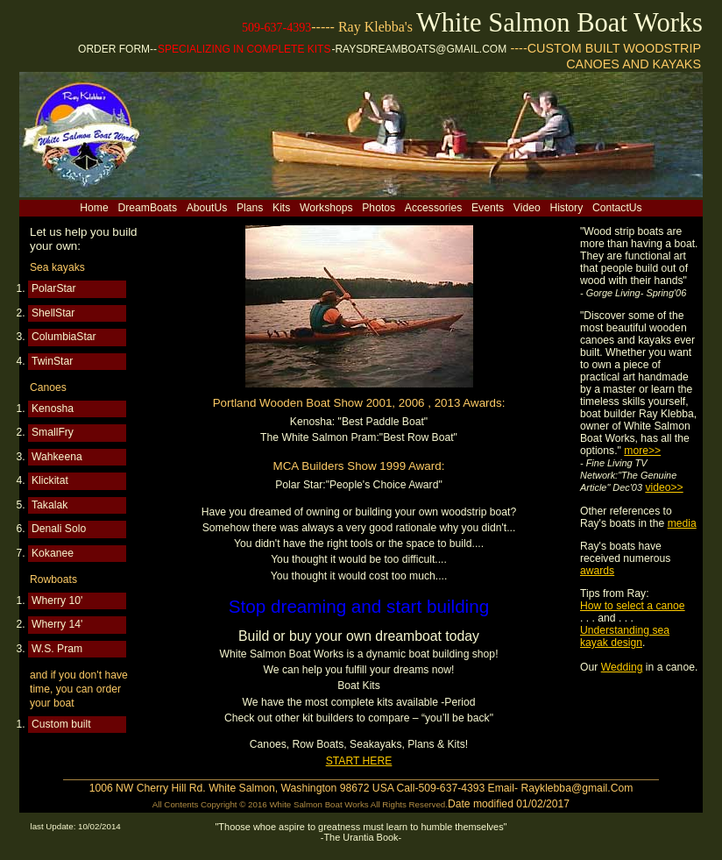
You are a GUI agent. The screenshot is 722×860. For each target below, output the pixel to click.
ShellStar (53, 313)
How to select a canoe (632, 606)
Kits (281, 208)
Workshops (326, 208)
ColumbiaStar (64, 336)
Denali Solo (59, 528)
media (682, 523)
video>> (664, 487)
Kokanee (53, 553)
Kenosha (53, 408)
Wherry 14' (57, 624)
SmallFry (53, 432)
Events (487, 208)
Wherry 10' (57, 600)
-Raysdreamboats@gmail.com (418, 49)
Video (527, 208)
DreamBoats (147, 208)
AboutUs (207, 208)
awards (597, 571)
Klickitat (50, 480)
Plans (250, 208)
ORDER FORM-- (117, 49)
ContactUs (617, 208)
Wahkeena (57, 457)
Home (94, 208)
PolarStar (54, 288)
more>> (642, 450)
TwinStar (52, 361)
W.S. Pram (57, 649)
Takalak (49, 505)
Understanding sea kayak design (624, 636)
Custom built (61, 724)
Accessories (434, 208)
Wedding (622, 667)
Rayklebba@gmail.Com (576, 788)
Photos (378, 208)
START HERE (359, 761)
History (566, 208)
